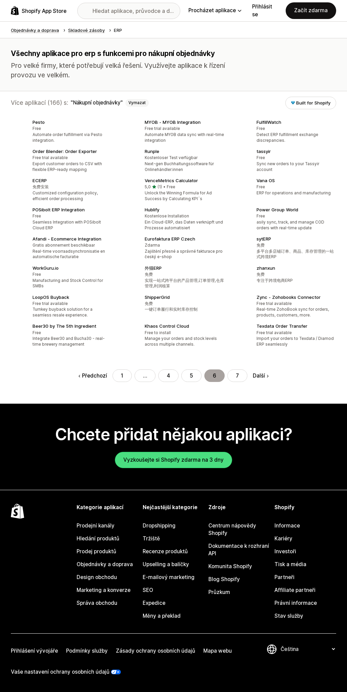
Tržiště (151, 538)
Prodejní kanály (96, 525)
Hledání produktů (98, 538)
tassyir (264, 151)
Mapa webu (217, 651)
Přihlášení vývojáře (34, 651)
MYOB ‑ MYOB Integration (173, 122)
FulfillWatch (269, 122)
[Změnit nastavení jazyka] (307, 649)
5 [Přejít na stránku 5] (191, 375)
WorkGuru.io (46, 268)
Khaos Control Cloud (167, 326)
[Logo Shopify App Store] (38, 10)
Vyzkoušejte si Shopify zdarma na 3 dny (173, 460)
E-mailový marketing (169, 577)
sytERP (264, 239)
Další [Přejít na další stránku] (260, 375)
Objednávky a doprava (105, 564)
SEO (148, 590)
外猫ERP (153, 268)
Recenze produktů (165, 551)
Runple (152, 151)
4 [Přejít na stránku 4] (168, 375)
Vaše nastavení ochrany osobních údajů (60, 672)
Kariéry (283, 538)
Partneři (284, 577)
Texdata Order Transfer (282, 326)
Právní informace (295, 603)
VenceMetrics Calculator (171, 180)
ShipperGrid (157, 297)
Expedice (154, 603)
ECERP (40, 180)
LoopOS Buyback (51, 297)
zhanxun (266, 268)
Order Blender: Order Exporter (65, 151)
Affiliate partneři (294, 590)
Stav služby (288, 616)
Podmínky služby (87, 651)
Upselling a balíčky (166, 564)
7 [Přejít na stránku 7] (237, 375)
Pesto (39, 122)
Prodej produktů (96, 551)
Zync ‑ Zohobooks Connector (289, 297)
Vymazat (137, 102)
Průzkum (219, 592)
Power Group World (277, 209)
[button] (61, 132)
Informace (287, 525)
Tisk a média (290, 564)
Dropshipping (159, 525)
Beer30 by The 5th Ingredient (64, 326)
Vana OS (266, 180)
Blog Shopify (224, 579)
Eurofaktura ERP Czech (170, 239)
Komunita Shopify (230, 566)
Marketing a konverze (103, 590)
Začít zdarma (311, 10)
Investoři (285, 551)
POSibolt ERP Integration (59, 209)
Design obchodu (97, 577)
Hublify (152, 209)
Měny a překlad (162, 616)
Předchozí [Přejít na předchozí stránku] (93, 375)
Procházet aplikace (214, 10)
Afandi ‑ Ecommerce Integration (67, 239)
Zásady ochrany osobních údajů (155, 651)
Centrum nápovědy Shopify (232, 529)
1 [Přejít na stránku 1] (122, 375)
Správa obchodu (97, 603)
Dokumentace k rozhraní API (238, 550)
